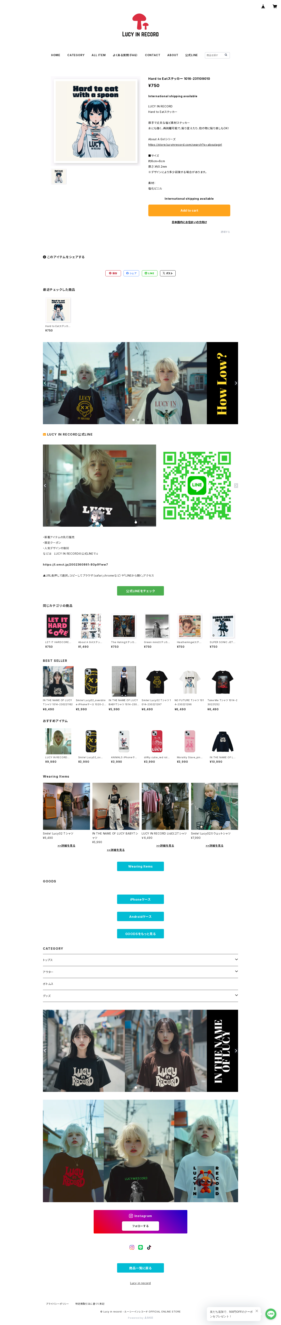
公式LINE (191, 55)
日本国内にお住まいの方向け (189, 222)
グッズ (47, 995)
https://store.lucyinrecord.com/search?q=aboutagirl (185, 144)
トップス (48, 960)
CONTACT (152, 55)
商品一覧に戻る (140, 1268)
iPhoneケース (140, 899)
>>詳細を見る (67, 845)
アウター (48, 972)
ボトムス (48, 983)
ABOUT (172, 55)
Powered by (140, 1317)
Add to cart (189, 210)
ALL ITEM (99, 55)
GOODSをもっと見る (140, 934)
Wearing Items (140, 866)
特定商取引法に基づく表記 (90, 1303)
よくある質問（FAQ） (125, 55)
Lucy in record (140, 1283)
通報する (225, 231)
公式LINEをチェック (140, 591)
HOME (55, 55)
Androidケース (140, 917)
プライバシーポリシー (57, 1303)
